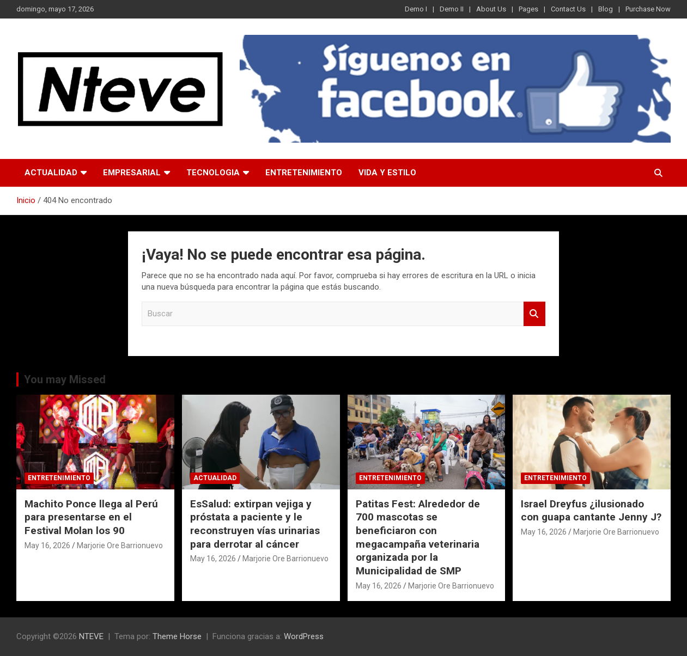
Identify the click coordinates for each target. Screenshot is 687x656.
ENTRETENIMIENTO (303, 172)
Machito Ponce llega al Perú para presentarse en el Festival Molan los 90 (91, 517)
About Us (491, 9)
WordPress (304, 636)
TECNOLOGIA (213, 172)
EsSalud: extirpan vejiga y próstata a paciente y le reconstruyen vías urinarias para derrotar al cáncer (255, 524)
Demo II (452, 9)
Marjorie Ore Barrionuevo (120, 545)
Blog (605, 9)
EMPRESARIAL (132, 172)
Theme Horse (177, 636)
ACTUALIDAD (51, 172)
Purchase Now (648, 9)
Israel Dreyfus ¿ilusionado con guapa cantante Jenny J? (591, 511)
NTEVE (91, 636)
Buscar (534, 314)
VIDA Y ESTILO (387, 172)
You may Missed (65, 379)
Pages (528, 9)
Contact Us (568, 9)
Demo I (416, 9)
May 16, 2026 (47, 545)
